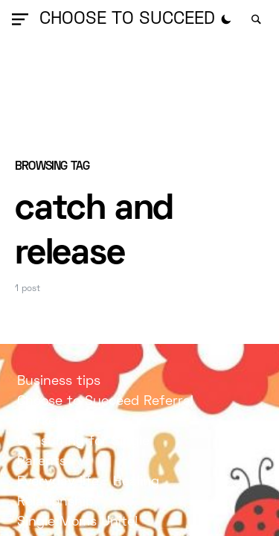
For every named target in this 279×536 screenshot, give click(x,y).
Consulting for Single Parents (83, 452)
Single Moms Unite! (77, 522)
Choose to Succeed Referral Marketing (105, 411)
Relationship (55, 502)
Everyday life (58, 482)
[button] (23, 19)
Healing (136, 482)
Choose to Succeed (127, 19)
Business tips (58, 381)
